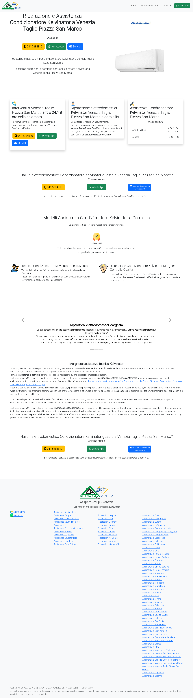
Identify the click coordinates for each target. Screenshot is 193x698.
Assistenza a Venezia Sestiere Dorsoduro (161, 656)
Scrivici (75, 46)
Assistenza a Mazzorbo (153, 589)
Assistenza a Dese (151, 547)
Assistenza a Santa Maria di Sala (157, 640)
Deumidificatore (17, 384)
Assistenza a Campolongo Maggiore (159, 531)
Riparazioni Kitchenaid (108, 544)
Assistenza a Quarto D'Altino (155, 615)
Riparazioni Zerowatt (108, 541)
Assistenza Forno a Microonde (68, 528)
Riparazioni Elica (105, 528)
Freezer (163, 381)
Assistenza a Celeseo (152, 541)
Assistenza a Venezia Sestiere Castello (160, 653)
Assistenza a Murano (152, 602)
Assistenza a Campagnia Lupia (156, 528)
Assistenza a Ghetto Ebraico (155, 566)
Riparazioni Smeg (106, 525)
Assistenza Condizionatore (66, 518)
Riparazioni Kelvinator (108, 538)
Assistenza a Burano (152, 522)
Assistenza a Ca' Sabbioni (154, 525)
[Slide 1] (92, 349)
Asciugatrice (117, 381)
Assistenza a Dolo (150, 550)
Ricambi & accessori (140, 187)
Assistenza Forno (62, 525)
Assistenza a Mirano (151, 599)
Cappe (41, 384)
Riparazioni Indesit (106, 531)
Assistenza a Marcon (152, 579)
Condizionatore (175, 381)
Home (133, 5)
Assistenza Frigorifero (64, 534)
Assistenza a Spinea (151, 644)
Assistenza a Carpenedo (153, 538)
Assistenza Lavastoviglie (65, 538)
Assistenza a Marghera (153, 583)
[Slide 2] (96, 349)
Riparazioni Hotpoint (107, 515)
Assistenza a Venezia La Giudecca (158, 650)
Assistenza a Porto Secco (154, 611)
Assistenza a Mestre (151, 592)
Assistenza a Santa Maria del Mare (158, 637)
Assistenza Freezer (63, 531)
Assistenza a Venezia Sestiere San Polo (161, 660)
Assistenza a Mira (150, 595)
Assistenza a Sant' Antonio (154, 631)
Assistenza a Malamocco (154, 573)
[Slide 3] (101, 349)
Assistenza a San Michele (154, 624)
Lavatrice (106, 381)
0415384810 (17, 512)
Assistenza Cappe (62, 515)
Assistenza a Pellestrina (153, 605)
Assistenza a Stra (150, 647)
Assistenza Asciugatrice (65, 512)
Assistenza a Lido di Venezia (155, 570)
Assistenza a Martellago (153, 586)
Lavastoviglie (94, 381)
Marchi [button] (166, 5)
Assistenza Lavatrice (63, 541)
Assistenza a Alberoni (152, 515)
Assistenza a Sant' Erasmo (154, 634)
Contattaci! (182, 5)
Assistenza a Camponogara (155, 534)
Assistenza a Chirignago (153, 544)
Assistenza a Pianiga (152, 608)
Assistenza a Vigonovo (153, 672)
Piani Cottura (32, 384)
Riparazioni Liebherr (107, 522)
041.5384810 (33, 46)
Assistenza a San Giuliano (154, 621)
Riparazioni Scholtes (107, 534)
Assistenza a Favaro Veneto (155, 554)
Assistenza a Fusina (151, 563)
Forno (146, 381)
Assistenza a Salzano (152, 618)
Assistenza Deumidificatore (67, 522)
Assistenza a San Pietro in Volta (157, 627)
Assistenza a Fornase (152, 560)
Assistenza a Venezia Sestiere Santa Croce (162, 663)
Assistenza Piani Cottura (65, 544)
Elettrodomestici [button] (149, 5)
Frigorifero (154, 381)
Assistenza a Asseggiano (154, 518)
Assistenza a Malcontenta (154, 576)
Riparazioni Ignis (105, 518)
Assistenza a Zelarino (152, 676)
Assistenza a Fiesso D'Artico (155, 557)
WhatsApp (56, 46)
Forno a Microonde (133, 381)
